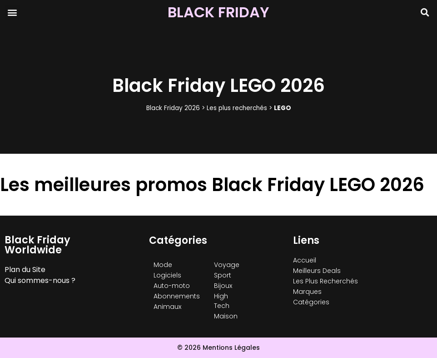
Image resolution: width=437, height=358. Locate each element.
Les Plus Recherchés (325, 281)
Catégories (311, 302)
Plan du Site (25, 269)
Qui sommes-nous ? (40, 280)
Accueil (304, 260)
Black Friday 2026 (173, 108)
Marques (307, 291)
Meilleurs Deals (317, 270)
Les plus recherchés (237, 108)
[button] (12, 12)
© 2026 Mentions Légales (218, 347)
